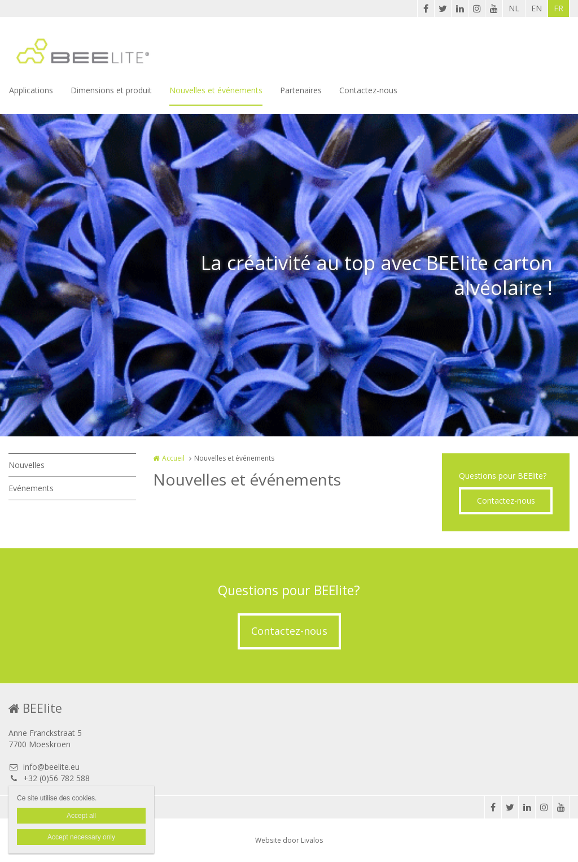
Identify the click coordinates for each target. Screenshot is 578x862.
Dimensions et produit (111, 90)
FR (558, 8)
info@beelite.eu (44, 766)
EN (536, 8)
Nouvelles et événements (215, 90)
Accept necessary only (81, 837)
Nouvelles (26, 465)
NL (514, 8)
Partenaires (301, 90)
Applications (31, 90)
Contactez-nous (368, 90)
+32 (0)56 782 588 (49, 778)
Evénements (31, 488)
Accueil (173, 458)
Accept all (81, 816)
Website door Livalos (289, 840)
